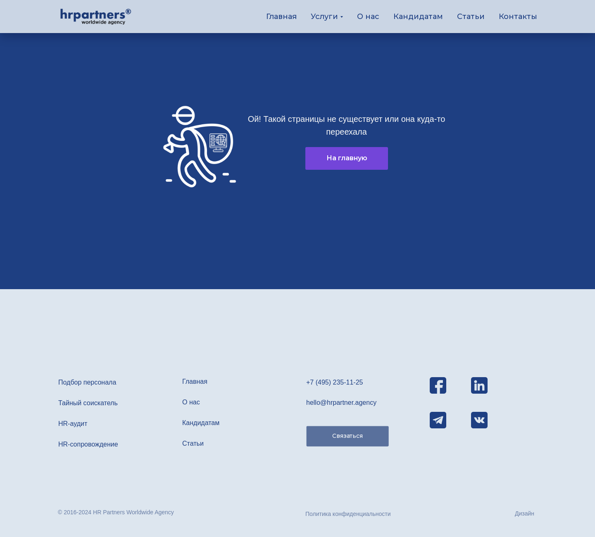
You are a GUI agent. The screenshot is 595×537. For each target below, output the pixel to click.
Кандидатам (418, 16)
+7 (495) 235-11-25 (334, 382)
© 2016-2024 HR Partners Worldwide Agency (116, 512)
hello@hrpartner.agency (341, 402)
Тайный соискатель (88, 402)
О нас (368, 16)
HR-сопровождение (88, 444)
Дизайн (524, 513)
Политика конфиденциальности (348, 514)
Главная (281, 16)
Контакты (518, 16)
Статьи (471, 16)
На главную (346, 158)
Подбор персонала (87, 382)
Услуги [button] (324, 16)
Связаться (347, 436)
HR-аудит (72, 423)
